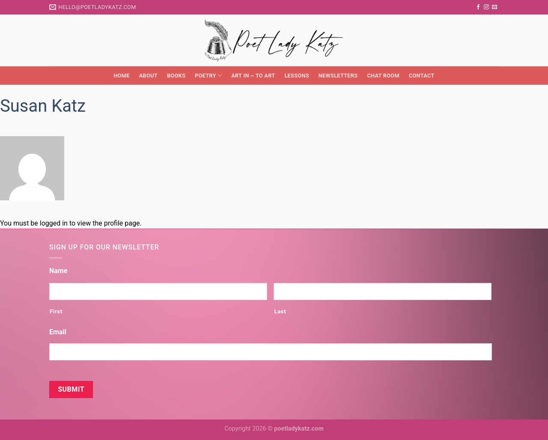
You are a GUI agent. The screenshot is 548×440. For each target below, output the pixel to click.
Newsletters (338, 75)
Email (57, 332)
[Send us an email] (494, 7)
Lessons (296, 75)
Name (58, 271)
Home (121, 75)
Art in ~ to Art (253, 75)
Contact (422, 75)
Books (176, 75)
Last (280, 311)
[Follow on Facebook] (478, 7)
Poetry (208, 75)
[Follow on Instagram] (486, 7)
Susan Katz (43, 106)
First (56, 311)
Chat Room (383, 75)
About (148, 75)
